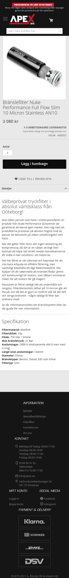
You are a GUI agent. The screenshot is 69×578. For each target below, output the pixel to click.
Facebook (49, 498)
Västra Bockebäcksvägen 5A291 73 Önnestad (35, 483)
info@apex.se (27, 476)
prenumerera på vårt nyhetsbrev (39, 10)
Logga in (14, 498)
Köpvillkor (28, 421)
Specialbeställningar (34, 416)
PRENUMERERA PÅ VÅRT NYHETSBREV (33, 5)
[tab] (34, 188)
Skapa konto (16, 504)
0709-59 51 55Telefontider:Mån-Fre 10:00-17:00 (31, 467)
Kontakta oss (30, 427)
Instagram (50, 504)
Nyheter (27, 410)
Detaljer (7, 188)
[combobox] (34, 31)
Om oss (27, 433)
